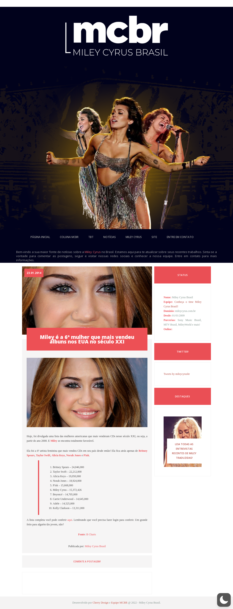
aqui (69, 519)
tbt (91, 237)
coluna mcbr (69, 237)
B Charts (91, 534)
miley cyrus (134, 237)
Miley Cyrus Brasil (95, 546)
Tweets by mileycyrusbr (177, 374)
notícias (109, 237)
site (154, 237)
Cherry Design (101, 602)
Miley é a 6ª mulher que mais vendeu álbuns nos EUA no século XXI (87, 339)
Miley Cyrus (93, 252)
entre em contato (180, 237)
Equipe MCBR (119, 602)
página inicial (40, 237)
